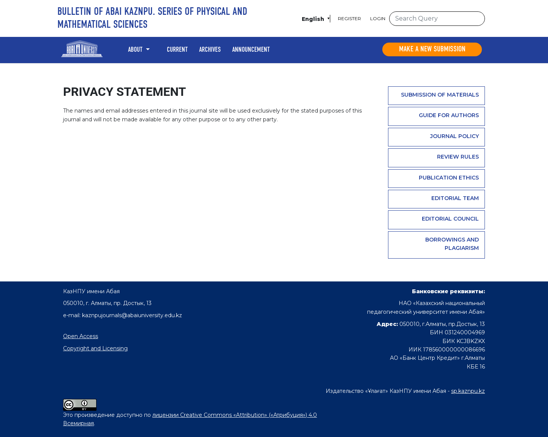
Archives (210, 49)
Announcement (251, 49)
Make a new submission (432, 49)
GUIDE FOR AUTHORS (449, 115)
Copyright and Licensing (95, 348)
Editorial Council (450, 218)
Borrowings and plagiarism (452, 243)
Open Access (80, 336)
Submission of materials (440, 94)
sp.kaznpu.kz (468, 391)
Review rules (458, 156)
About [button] (136, 49)
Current (177, 49)
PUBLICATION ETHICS (449, 177)
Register (349, 18)
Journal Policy (454, 136)
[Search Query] (437, 18)
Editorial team (455, 198)
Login (377, 18)
